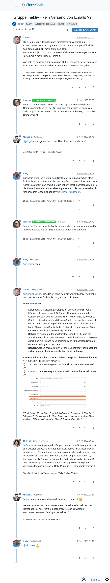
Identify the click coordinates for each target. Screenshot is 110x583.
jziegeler (27, 100)
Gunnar (26, 38)
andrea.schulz (30, 441)
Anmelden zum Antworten (84, 30)
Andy (25, 174)
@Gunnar (63, 192)
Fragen (20, 23)
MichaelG (27, 137)
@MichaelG (75, 192)
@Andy (61, 222)
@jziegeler (39, 137)
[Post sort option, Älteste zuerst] (67, 30)
